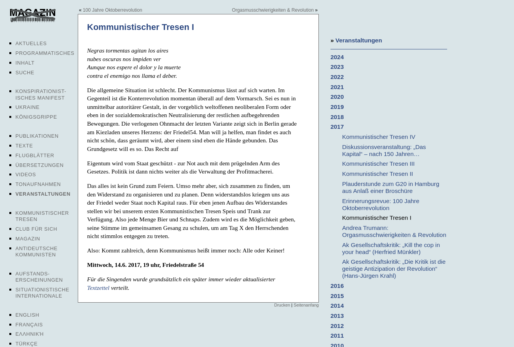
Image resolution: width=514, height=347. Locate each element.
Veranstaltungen (43, 194)
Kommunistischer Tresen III (378, 163)
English (27, 315)
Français (29, 325)
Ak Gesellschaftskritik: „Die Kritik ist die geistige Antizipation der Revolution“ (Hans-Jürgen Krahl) (394, 268)
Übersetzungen (40, 165)
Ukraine (28, 107)
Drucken (282, 305)
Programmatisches (45, 53)
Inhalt (25, 63)
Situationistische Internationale (43, 293)
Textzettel (98, 287)
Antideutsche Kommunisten (37, 251)
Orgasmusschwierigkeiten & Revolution (273, 10)
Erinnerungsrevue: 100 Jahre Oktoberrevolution (381, 204)
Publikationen (37, 136)
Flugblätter (35, 155)
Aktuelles (31, 43)
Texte (24, 146)
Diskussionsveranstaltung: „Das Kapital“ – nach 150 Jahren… (384, 150)
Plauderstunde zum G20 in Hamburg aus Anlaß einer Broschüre (390, 187)
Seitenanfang (306, 305)
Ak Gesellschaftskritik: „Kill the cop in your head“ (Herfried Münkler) (391, 248)
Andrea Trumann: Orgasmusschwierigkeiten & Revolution (394, 231)
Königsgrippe (36, 117)
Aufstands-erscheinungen (39, 277)
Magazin (28, 239)
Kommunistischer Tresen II (377, 173)
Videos (26, 174)
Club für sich (37, 229)
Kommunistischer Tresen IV (378, 136)
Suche (25, 72)
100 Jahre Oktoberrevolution (112, 10)
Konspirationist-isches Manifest (41, 94)
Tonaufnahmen (38, 184)
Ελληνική (30, 334)
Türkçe (27, 344)
